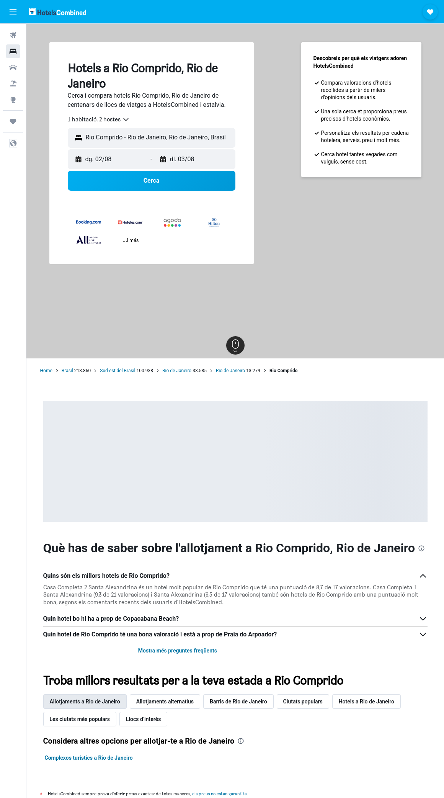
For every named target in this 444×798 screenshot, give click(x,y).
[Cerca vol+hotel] (13, 83)
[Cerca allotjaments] (13, 51)
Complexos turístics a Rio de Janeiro (89, 758)
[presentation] (421, 548)
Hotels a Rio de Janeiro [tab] (366, 701)
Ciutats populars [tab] (303, 701)
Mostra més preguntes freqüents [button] (177, 651)
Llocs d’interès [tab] (143, 719)
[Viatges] (13, 121)
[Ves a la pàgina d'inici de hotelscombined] (57, 11)
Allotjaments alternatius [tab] (165, 701)
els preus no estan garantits (219, 793)
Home (46, 370)
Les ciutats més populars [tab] (80, 719)
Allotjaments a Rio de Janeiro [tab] (85, 701)
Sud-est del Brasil (117, 370)
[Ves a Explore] (13, 99)
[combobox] (99, 119)
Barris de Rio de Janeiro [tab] (238, 701)
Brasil (67, 370)
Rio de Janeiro (176, 370)
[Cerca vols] (13, 35)
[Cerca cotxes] (13, 67)
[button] (13, 11)
